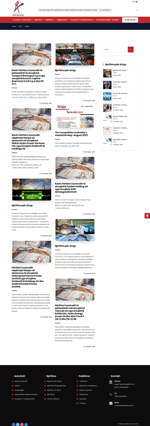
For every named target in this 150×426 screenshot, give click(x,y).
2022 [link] (20, 26)
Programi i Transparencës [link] (81, 20)
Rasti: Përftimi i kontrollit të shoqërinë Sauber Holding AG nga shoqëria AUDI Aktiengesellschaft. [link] (71, 187)
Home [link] (14, 26)
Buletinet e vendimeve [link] (88, 386)
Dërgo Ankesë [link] (130, 20)
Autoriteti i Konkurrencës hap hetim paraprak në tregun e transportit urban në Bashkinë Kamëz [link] (121, 139)
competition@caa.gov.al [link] (123, 405)
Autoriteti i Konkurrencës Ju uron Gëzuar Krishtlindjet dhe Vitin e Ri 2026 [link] (121, 128)
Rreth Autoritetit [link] (21, 381)
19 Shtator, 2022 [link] (47, 173)
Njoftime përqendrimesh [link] (56, 386)
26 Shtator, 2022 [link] (90, 100)
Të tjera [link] (83, 403)
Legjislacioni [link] (62, 20)
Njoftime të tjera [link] (53, 390)
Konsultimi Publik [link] (103, 20)
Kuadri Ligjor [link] (19, 390)
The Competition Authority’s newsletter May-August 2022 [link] (71, 134)
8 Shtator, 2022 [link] (90, 273)
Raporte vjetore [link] (86, 390)
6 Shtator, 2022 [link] (47, 317)
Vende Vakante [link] (53, 399)
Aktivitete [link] (51, 394)
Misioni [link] (17, 386)
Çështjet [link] (83, 399)
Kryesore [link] (17, 20)
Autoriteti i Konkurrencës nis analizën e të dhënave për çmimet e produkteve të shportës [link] (121, 105)
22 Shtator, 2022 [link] (90, 152)
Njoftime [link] (38, 20)
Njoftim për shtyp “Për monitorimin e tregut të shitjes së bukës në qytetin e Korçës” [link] (69, 10)
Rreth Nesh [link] (26, 20)
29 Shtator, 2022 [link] (47, 103)
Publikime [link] (49, 20)
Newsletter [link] (84, 394)
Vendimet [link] (83, 381)
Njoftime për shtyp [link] (65, 70)
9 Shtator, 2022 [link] (47, 236)
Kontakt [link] (115, 20)
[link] (147, 215)
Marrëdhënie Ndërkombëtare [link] (26, 394)
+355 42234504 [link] (120, 396)
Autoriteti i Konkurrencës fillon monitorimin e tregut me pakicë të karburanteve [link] (121, 82)
